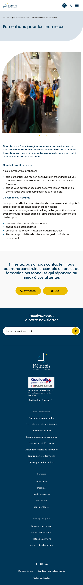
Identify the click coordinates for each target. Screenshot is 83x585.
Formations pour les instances (41, 437)
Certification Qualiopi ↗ (40, 400)
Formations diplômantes (41, 443)
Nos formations (41, 411)
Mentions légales (25, 571)
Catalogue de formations (41, 462)
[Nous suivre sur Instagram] (41, 564)
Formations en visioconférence (41, 424)
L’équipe (41, 487)
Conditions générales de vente (51, 571)
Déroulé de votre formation (41, 456)
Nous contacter (41, 507)
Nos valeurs (41, 500)
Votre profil (41, 481)
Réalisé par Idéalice (41, 578)
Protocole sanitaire (41, 538)
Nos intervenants (41, 494)
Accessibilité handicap (41, 545)
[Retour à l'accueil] (10, 5)
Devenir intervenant (41, 526)
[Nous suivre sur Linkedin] (46, 564)
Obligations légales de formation (41, 449)
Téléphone (28, 290)
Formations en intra (41, 430)
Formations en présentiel (41, 418)
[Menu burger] (77, 6)
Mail (55, 290)
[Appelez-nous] (71, 5)
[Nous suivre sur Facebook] (36, 564)
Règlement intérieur (41, 532)
